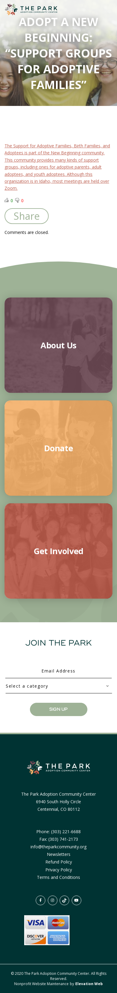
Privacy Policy (58, 870)
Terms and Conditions (58, 877)
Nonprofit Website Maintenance (42, 983)
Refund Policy (58, 862)
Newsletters (58, 854)
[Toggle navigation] (101, 9)
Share (27, 215)
